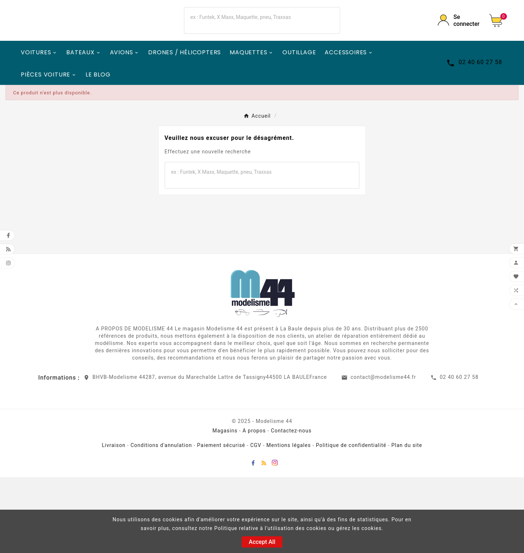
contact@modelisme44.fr (383, 453)
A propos (254, 506)
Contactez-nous (291, 506)
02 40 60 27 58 (459, 453)
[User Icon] (458, 58)
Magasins (225, 506)
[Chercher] (247, 55)
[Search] (324, 58)
